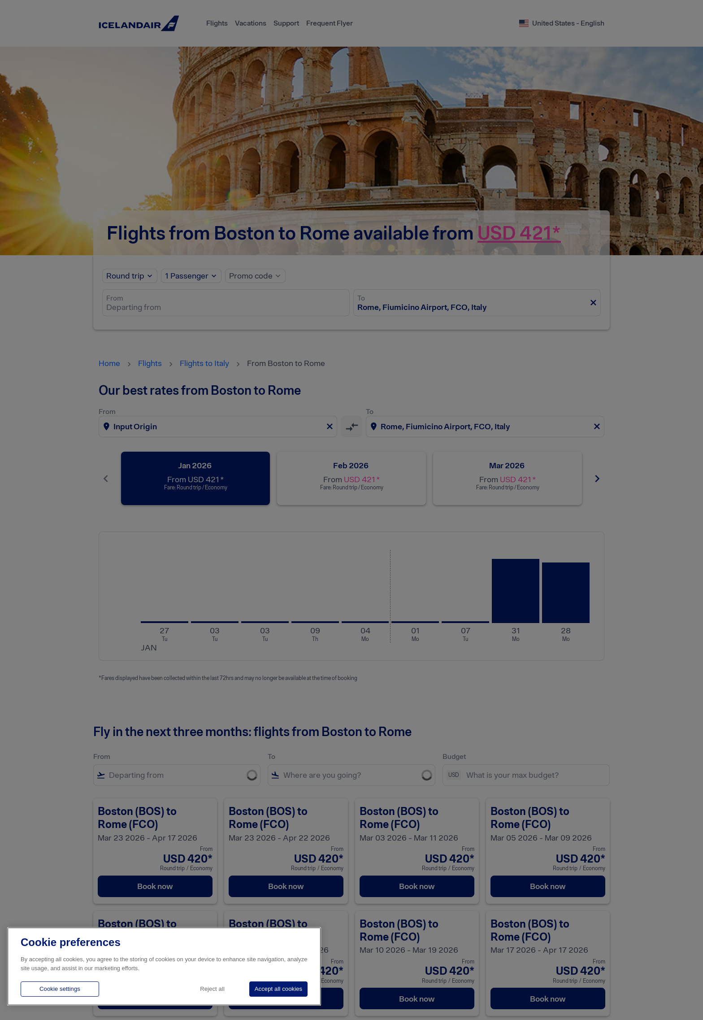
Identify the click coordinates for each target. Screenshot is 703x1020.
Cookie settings (59, 988)
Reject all (212, 988)
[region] (164, 966)
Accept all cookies (278, 988)
